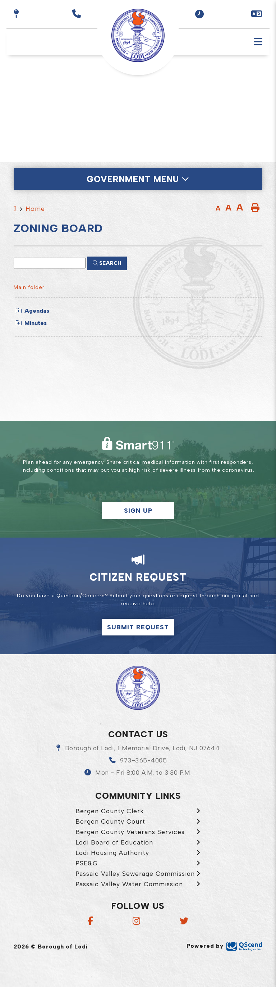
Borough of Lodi (138, 688)
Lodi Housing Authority (112, 852)
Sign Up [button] (138, 510)
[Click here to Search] (107, 263)
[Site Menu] (138, 179)
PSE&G (86, 863)
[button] (199, 14)
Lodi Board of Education (114, 842)
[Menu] (258, 42)
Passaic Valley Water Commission (129, 884)
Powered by (224, 945)
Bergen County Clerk (109, 811)
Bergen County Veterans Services (130, 832)
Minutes (31, 323)
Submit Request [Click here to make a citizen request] (138, 627)
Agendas (32, 310)
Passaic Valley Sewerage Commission (135, 873)
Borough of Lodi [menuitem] (138, 36)
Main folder (29, 287)
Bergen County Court (110, 821)
